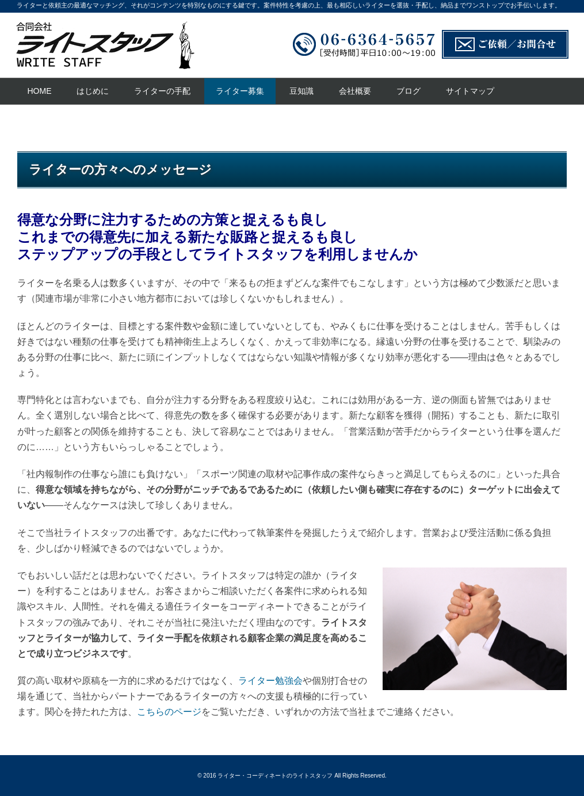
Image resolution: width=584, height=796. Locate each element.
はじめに (93, 91)
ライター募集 (240, 91)
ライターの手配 (162, 91)
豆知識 (301, 91)
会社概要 (355, 91)
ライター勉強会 (270, 680)
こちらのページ (169, 712)
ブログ (408, 91)
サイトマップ (470, 91)
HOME (40, 91)
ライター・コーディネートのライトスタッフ (275, 775)
